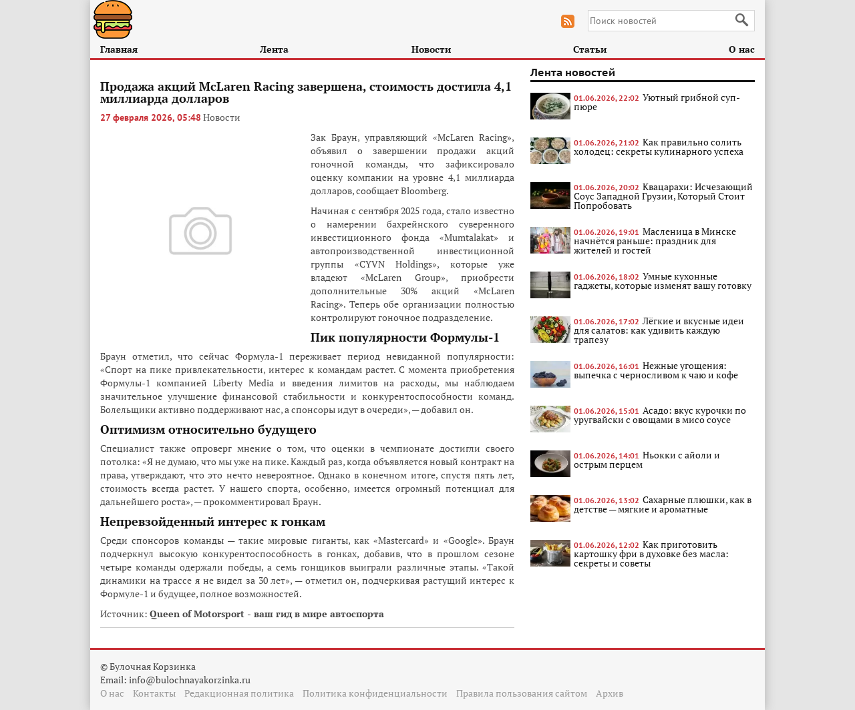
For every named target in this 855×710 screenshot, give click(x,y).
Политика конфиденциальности (375, 693)
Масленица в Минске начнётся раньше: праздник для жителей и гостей (655, 240)
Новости (431, 49)
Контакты (154, 693)
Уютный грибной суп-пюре (657, 102)
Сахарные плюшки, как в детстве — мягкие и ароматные (662, 504)
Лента (274, 49)
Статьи (590, 49)
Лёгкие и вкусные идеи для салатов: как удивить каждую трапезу (659, 330)
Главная (119, 49)
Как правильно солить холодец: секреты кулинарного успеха (658, 146)
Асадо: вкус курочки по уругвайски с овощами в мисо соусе (660, 415)
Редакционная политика (239, 693)
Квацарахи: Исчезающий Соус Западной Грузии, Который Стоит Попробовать (663, 196)
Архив (609, 693)
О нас (742, 49)
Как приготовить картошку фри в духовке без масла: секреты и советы (651, 553)
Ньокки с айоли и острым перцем (647, 459)
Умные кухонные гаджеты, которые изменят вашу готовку (662, 281)
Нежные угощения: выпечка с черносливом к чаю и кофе (656, 370)
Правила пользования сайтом (521, 693)
